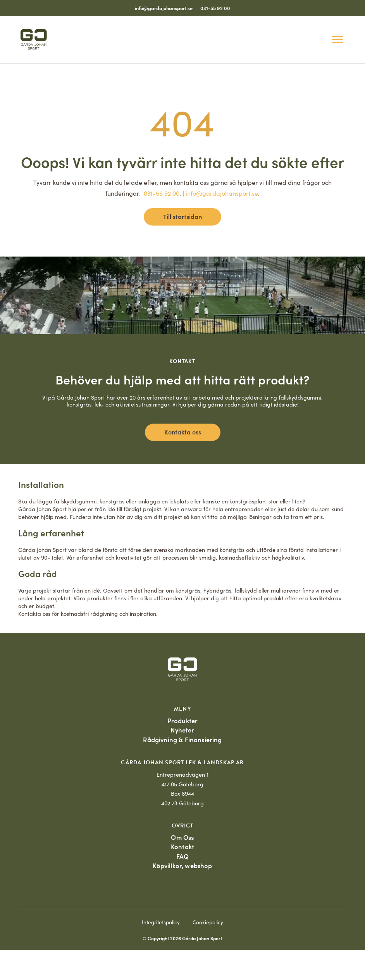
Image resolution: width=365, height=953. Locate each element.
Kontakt (182, 848)
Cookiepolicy (208, 925)
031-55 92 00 (215, 7)
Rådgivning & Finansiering (182, 740)
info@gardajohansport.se (164, 7)
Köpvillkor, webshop (182, 868)
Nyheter (182, 730)
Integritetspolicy (161, 925)
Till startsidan (182, 216)
